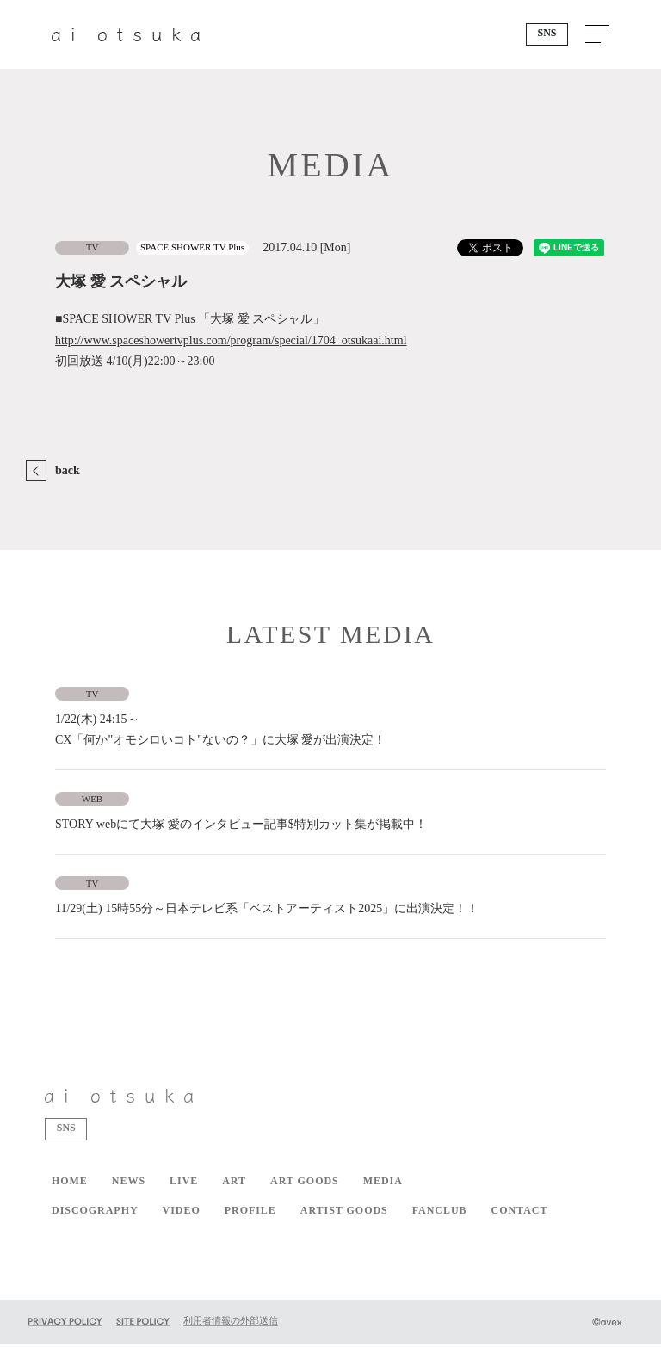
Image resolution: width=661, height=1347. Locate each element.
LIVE (184, 1183)
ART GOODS (304, 1183)
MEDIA (383, 1183)
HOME (70, 1183)
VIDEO (182, 1213)
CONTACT (519, 1213)
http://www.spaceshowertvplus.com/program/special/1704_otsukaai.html (231, 340)
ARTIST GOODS (344, 1213)
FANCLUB (439, 1213)
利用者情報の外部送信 (230, 1323)
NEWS (128, 1183)
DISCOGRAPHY (95, 1213)
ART (234, 1183)
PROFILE (250, 1213)
